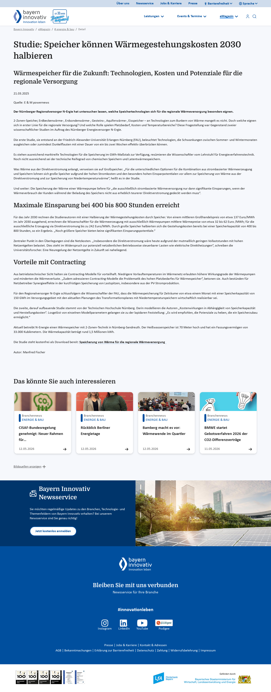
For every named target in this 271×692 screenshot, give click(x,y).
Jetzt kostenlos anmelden (53, 531)
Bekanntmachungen (78, 650)
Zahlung (162, 650)
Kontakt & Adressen (153, 645)
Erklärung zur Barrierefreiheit (114, 650)
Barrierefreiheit (216, 3)
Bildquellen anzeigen (27, 467)
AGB (59, 650)
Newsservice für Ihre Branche (135, 592)
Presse (192, 3)
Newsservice (145, 3)
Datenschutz (146, 650)
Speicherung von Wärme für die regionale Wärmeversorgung (123, 342)
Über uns (122, 3)
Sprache (246, 3)
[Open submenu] (162, 16)
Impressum (208, 650)
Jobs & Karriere (171, 3)
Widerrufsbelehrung (184, 650)
